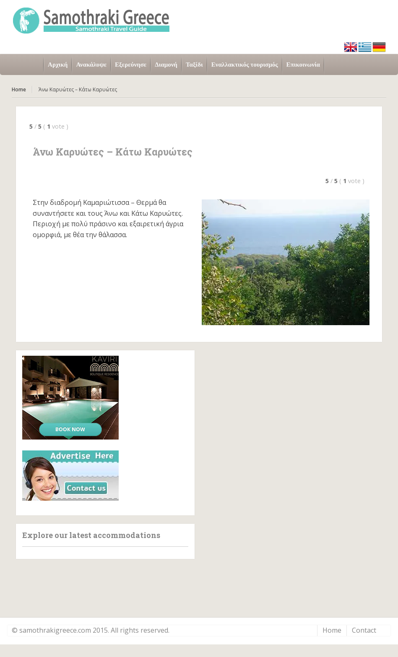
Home (19, 89)
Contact (364, 630)
